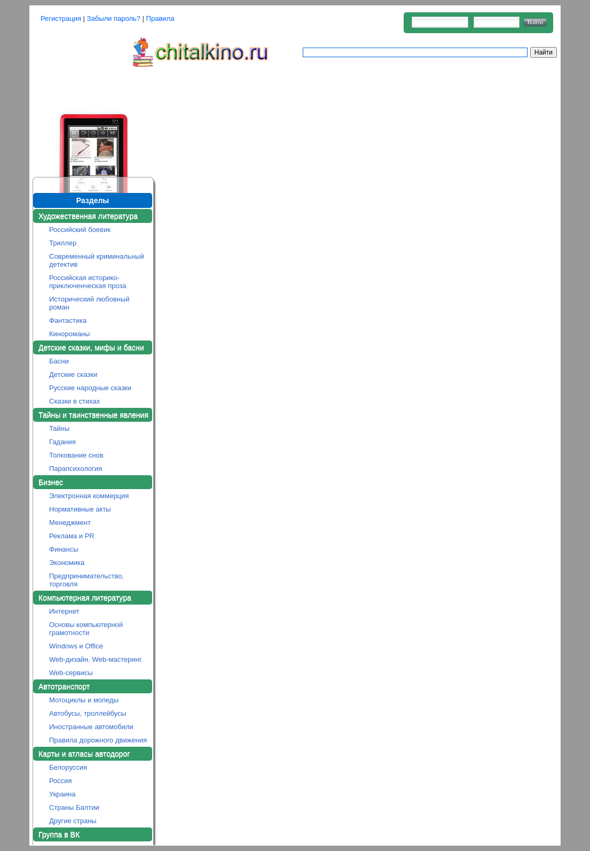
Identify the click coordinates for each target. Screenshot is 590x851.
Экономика (66, 563)
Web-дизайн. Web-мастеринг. (96, 659)
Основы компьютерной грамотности (86, 629)
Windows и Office (76, 646)
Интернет (64, 611)
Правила (160, 18)
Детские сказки (73, 374)
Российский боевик (80, 230)
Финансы (63, 549)
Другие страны (73, 821)
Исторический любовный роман (89, 303)
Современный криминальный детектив (96, 260)
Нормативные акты (80, 509)
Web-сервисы (71, 673)
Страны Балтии (74, 807)
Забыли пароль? (113, 18)
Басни (59, 361)
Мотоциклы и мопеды (84, 700)
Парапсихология (75, 469)
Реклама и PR (72, 536)
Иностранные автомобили (91, 727)
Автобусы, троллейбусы (87, 713)
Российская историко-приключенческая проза (88, 282)
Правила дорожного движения (98, 740)
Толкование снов (76, 455)
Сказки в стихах (74, 401)
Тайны (59, 428)
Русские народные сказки (90, 388)
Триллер (62, 243)
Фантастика (67, 320)
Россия (60, 781)
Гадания (62, 442)
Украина (62, 794)
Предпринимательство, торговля (86, 580)
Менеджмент (70, 523)
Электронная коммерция (89, 496)
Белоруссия (68, 767)
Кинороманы (69, 334)
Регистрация (61, 18)
